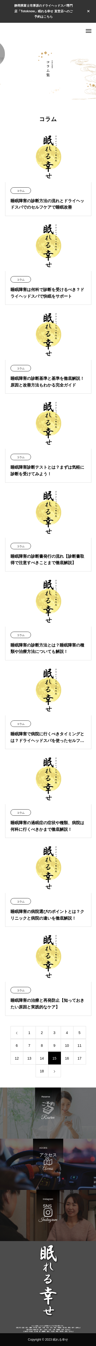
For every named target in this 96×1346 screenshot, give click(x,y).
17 (80, 1058)
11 (80, 1045)
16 (67, 1058)
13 (29, 1058)
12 (17, 1058)
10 (67, 1045)
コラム (21, 190)
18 (42, 1071)
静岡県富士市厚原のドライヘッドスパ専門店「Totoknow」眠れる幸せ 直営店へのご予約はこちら (43, 11)
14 (42, 1058)
